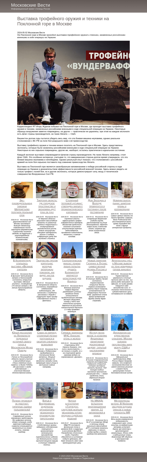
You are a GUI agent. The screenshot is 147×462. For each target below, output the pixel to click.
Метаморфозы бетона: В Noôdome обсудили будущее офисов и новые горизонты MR (122, 406)
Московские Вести (30, 5)
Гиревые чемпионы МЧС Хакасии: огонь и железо (71, 335)
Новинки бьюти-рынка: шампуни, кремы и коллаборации (122, 205)
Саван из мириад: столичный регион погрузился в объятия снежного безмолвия (47, 338)
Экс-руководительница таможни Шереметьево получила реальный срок (22, 207)
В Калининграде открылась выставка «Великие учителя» (22, 265)
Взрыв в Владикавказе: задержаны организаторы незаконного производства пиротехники (47, 409)
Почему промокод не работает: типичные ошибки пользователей (22, 405)
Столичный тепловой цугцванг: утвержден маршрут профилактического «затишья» (72, 206)
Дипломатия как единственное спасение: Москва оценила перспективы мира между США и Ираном (122, 341)
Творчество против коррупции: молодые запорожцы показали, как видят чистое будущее (47, 269)
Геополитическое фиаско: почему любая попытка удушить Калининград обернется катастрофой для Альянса (72, 271)
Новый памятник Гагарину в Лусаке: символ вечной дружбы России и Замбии (97, 266)
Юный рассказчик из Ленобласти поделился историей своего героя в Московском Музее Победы (22, 341)
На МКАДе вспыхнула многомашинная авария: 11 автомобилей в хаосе (97, 408)
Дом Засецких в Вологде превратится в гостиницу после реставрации (97, 206)
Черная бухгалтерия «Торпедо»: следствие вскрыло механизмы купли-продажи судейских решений (72, 409)
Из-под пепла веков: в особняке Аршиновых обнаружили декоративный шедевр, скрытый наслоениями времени (97, 343)
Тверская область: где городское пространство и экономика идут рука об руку (47, 206)
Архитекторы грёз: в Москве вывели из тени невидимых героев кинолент (122, 265)
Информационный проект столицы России (30, 9)
